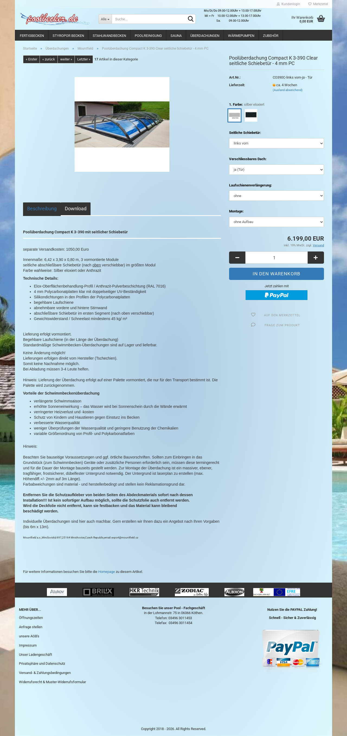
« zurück (48, 59)
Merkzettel (318, 4)
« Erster (31, 59)
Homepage (106, 572)
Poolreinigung (148, 36)
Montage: (236, 211)
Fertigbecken (32, 36)
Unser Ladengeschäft (35, 655)
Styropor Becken (68, 36)
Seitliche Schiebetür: (245, 133)
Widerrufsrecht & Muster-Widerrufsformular (52, 682)
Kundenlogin (288, 4)
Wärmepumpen (241, 36)
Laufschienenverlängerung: (250, 185)
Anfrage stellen (30, 627)
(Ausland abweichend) (288, 90)
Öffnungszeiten (31, 618)
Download (75, 208)
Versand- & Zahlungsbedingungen (45, 673)
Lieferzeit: (237, 85)
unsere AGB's (29, 636)
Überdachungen (204, 36)
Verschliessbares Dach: (247, 159)
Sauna (176, 36)
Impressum (28, 645)
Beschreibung (42, 208)
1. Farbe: (246, 104)
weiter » (66, 59)
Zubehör (270, 36)
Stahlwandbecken (109, 36)
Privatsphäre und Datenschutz (42, 663)
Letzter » (83, 59)
